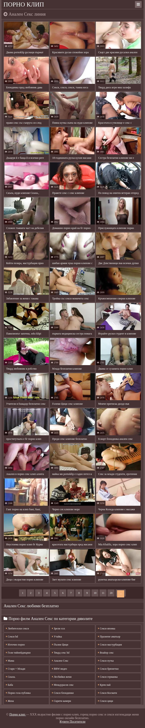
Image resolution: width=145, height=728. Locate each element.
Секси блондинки (63, 692)
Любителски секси (17, 628)
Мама (10, 660)
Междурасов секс (63, 684)
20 (111, 593)
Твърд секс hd (60, 652)
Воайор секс (105, 652)
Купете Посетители (72, 721)
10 (95, 593)
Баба (9, 684)
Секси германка (108, 676)
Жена (10, 701)
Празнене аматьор (109, 636)
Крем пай (104, 684)
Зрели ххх (58, 628)
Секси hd (12, 636)
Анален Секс (60, 660)
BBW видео (59, 668)
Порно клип (23, 4)
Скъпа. (10, 676)
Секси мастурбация (110, 644)
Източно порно (15, 644)
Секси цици (105, 701)
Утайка (57, 636)
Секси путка (105, 660)
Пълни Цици (60, 644)
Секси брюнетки (108, 668)
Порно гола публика (18, 692)
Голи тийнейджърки (18, 652)
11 (103, 593)
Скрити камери (61, 701)
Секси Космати (107, 692)
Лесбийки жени (61, 676)
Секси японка (106, 628)
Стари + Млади (15, 668)
